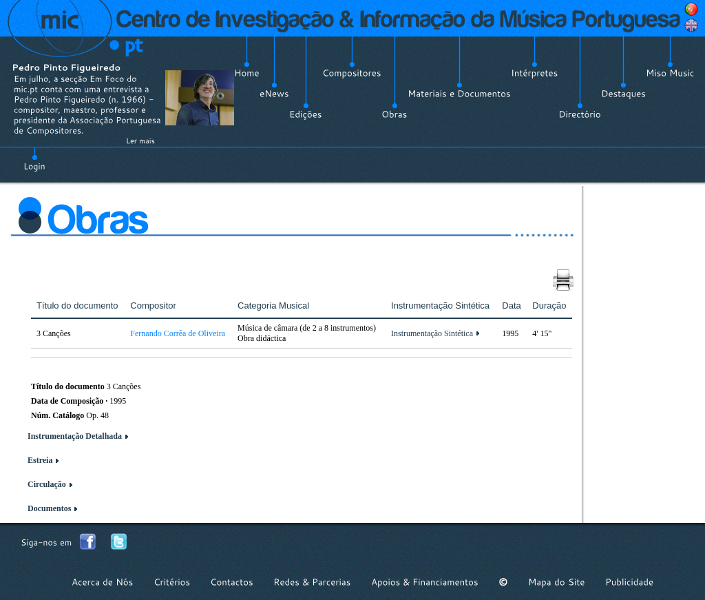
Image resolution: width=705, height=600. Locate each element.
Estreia (40, 460)
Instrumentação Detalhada (75, 436)
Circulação (47, 484)
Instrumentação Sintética (432, 333)
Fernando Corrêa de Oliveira (177, 333)
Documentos (49, 508)
